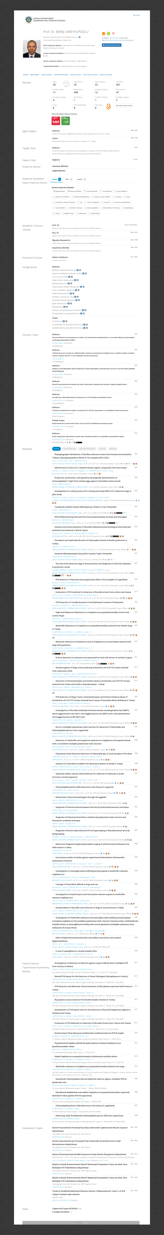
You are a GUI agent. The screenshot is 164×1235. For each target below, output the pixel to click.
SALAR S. (55, 969)
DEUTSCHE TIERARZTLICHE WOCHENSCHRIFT (67, 783)
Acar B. (61, 461)
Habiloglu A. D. (83, 471)
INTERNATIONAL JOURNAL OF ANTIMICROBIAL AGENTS (70, 904)
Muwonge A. (64, 661)
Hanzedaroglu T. (79, 747)
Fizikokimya (80, 213)
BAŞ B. (70, 570)
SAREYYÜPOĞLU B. (58, 400)
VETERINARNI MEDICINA (60, 536)
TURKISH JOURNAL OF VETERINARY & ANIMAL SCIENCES (70, 487)
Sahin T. (90, 780)
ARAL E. (89, 979)
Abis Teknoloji (79, 1223)
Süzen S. (101, 1160)
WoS (69, 179)
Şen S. (66, 461)
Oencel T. (76, 767)
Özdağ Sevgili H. (79, 1160)
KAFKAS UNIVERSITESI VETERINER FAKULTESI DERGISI (69, 608)
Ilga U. (94, 877)
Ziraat (126, 196)
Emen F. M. (74, 471)
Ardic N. (88, 747)
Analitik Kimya (67, 213)
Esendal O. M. (93, 533)
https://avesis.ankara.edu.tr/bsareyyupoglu (119, 40)
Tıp (79, 202)
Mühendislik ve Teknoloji (110, 207)
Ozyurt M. (75, 877)
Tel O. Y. (83, 767)
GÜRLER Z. (88, 687)
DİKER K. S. (97, 1026)
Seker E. (55, 703)
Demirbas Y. (56, 497)
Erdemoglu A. (57, 887)
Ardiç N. (76, 931)
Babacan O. (56, 583)
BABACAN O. (83, 1085)
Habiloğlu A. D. (92, 497)
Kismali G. (64, 497)
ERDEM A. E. (56, 520)
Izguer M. (62, 810)
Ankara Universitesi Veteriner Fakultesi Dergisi (67, 464)
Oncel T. (62, 864)
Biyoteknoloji (127, 207)
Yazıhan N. (63, 1160)
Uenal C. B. (65, 837)
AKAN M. (89, 595)
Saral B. (71, 497)
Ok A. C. (69, 757)
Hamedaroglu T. (85, 901)
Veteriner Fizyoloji (74, 207)
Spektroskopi (94, 213)
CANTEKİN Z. (80, 632)
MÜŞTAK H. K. (66, 605)
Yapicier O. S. (57, 547)
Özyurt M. (55, 931)
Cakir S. (68, 780)
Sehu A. (55, 780)
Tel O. (81, 911)
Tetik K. (54, 484)
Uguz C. (73, 674)
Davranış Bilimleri (90, 207)
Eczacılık (105, 202)
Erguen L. (61, 780)
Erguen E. (75, 780)
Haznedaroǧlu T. (101, 931)
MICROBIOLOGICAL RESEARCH (62, 880)
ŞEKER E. (67, 674)
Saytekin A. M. (69, 533)
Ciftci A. (86, 911)
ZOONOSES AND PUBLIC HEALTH (63, 706)
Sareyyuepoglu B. (58, 747)
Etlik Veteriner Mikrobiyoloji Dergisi (63, 523)
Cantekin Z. (70, 720)
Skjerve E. (95, 661)
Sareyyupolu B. (70, 824)
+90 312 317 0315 (115, 38)
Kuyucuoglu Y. (63, 703)
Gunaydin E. (56, 605)
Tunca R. (90, 954)
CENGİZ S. (74, 1085)
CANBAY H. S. (101, 570)
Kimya (56, 213)
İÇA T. (61, 595)
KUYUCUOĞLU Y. (58, 674)
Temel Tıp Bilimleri (91, 202)
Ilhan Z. (89, 767)
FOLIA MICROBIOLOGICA (60, 750)
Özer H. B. (55, 1160)
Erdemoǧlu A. (89, 931)
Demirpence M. (57, 533)
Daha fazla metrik (124, 106)
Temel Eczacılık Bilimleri (120, 202)
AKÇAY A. (106, 471)
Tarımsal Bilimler (90, 191)
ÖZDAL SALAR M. (65, 969)
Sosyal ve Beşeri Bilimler (100, 196)
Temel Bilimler (105, 191)
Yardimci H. (87, 703)
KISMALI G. (65, 471)
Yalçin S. (55, 461)
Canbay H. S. (56, 471)
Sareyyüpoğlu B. (58, 343)
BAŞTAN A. (75, 969)
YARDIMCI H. (87, 661)
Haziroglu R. (83, 864)
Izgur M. (61, 824)
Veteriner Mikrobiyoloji (80, 196)
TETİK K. (54, 510)
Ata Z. (87, 605)
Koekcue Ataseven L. (77, 837)
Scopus (81, 179)
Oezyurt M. (69, 747)
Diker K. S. (96, 595)
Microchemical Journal (59, 474)
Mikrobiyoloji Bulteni (59, 934)
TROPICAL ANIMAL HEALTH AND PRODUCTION (67, 598)
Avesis (56, 179)
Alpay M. (93, 570)
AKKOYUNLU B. (57, 557)
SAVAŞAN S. (67, 595)
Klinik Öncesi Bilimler (60, 196)
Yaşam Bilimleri (120, 191)
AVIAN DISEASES (57, 760)
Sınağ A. (88, 1160)
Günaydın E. (56, 1036)
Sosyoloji (116, 196)
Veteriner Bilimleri (74, 191)
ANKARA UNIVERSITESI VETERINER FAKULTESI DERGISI (69, 550)
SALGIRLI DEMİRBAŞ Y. (59, 570)
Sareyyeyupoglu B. (80, 533)
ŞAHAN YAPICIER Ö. (79, 979)
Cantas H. (55, 661)
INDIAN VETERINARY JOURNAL (61, 890)
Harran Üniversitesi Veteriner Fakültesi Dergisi (67, 513)
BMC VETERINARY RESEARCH (61, 664)
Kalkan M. (70, 1160)
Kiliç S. (71, 461)
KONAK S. (94, 674)
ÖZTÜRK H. (77, 570)
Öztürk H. (101, 497)
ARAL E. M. (90, 993)
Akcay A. (99, 757)
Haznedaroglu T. (85, 877)
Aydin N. (55, 800)
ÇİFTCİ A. (55, 595)
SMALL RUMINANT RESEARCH (62, 867)
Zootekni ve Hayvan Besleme (63, 202)
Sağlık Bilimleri (58, 191)
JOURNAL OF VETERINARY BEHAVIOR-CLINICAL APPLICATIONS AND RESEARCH (77, 500)
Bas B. (77, 790)
